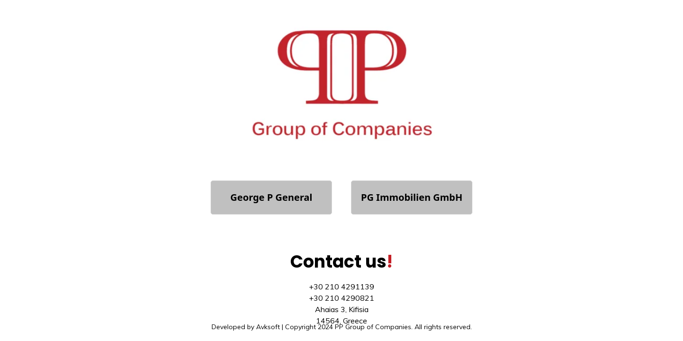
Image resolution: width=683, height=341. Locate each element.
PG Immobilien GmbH (411, 197)
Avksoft (268, 327)
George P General (272, 197)
